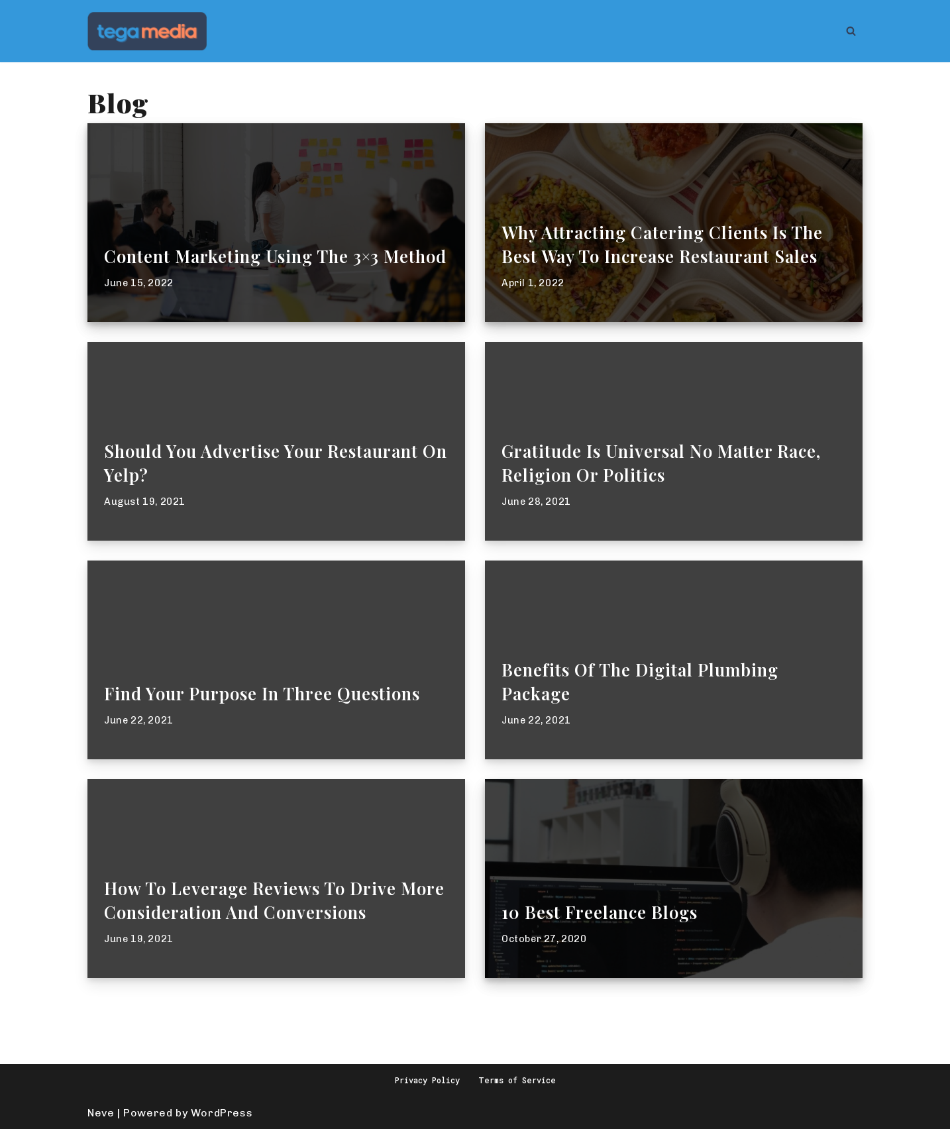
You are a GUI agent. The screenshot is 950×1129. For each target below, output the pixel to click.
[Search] (851, 31)
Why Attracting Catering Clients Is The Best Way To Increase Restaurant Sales (662, 244)
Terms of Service (517, 1080)
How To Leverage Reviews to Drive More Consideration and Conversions (274, 900)
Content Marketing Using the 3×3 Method (275, 255)
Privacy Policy (427, 1080)
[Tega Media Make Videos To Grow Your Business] (147, 31)
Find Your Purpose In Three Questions (262, 693)
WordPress (221, 1112)
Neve (100, 1112)
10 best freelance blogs (599, 911)
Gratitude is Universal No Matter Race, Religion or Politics (661, 462)
